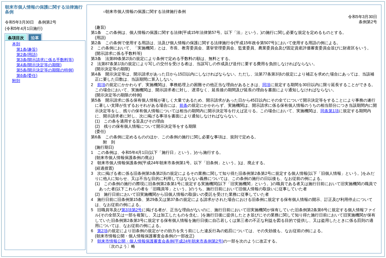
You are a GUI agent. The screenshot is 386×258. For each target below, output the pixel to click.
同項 (266, 84)
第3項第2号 (131, 209)
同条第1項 (329, 110)
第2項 (102, 230)
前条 (183, 105)
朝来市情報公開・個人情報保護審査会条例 (160, 241)
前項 (101, 84)
